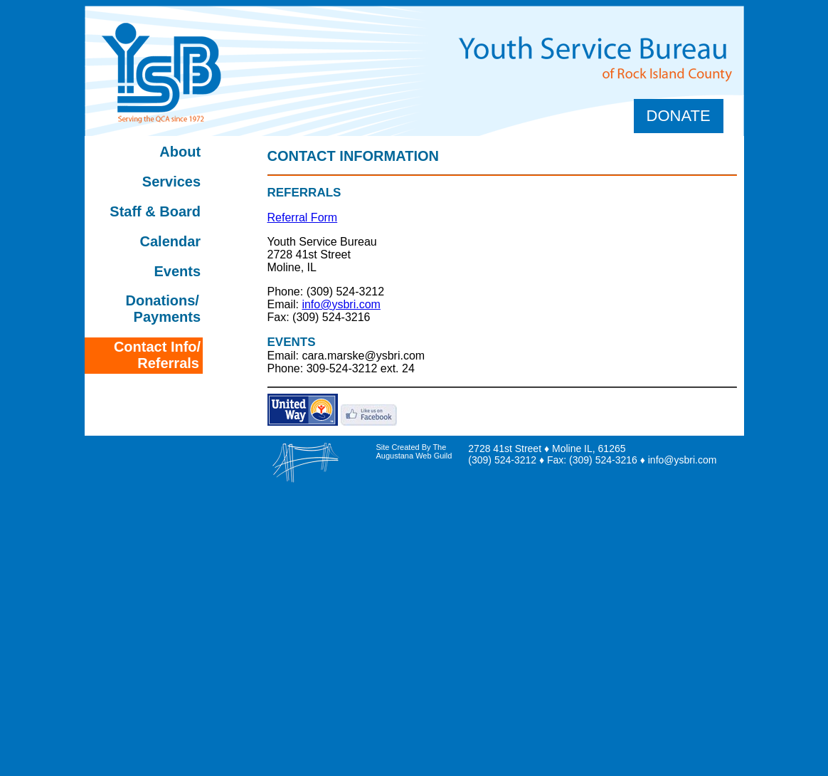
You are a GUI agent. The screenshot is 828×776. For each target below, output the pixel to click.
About (180, 151)
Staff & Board (155, 211)
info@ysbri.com (341, 304)
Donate (679, 116)
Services (171, 181)
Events (177, 271)
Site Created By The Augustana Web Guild (414, 451)
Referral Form (302, 217)
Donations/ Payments (163, 309)
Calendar (166, 241)
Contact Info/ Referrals (157, 355)
